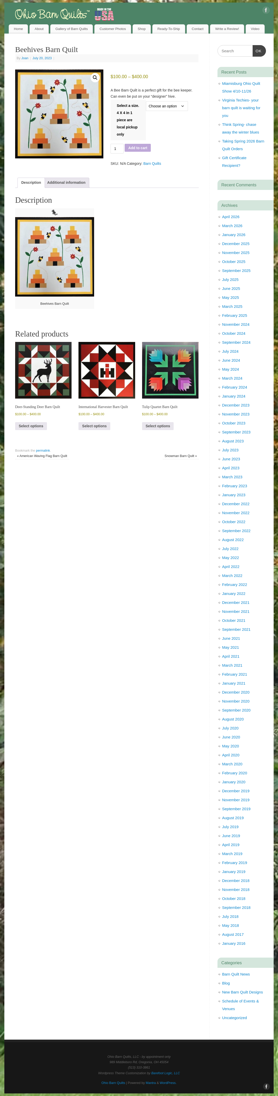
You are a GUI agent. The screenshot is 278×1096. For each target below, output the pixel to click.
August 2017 (233, 934)
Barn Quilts (152, 163)
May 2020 (230, 746)
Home (18, 29)
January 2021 (233, 683)
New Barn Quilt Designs (242, 992)
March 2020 (232, 764)
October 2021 (233, 620)
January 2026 (233, 234)
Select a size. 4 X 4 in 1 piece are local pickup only (128, 120)
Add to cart (137, 148)
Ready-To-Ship (168, 29)
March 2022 (232, 575)
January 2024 (233, 396)
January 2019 (233, 871)
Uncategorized (234, 1018)
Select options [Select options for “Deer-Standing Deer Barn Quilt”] (31, 426)
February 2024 (234, 387)
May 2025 (230, 297)
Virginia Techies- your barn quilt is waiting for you (241, 108)
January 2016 (233, 943)
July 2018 (230, 916)
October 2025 (233, 261)
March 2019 (232, 853)
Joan (24, 58)
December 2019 (236, 791)
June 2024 (231, 360)
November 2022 (236, 513)
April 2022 (231, 566)
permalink (43, 450)
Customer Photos (113, 29)
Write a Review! (227, 29)
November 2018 (236, 889)
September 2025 (236, 270)
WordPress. (168, 1083)
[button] (95, 77)
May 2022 (230, 557)
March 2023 (232, 477)
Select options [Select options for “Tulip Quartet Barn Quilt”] (158, 426)
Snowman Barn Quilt (181, 456)
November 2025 (236, 252)
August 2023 (233, 441)
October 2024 (233, 333)
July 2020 (230, 728)
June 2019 (231, 836)
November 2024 (236, 324)
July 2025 (230, 279)
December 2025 (236, 243)
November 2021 (236, 611)
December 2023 (236, 405)
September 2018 (236, 907)
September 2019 (236, 809)
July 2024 (230, 351)
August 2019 (233, 818)
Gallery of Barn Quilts (71, 29)
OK (257, 50)
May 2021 (230, 647)
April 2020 (231, 755)
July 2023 (230, 450)
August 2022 (233, 539)
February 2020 (234, 773)
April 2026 (231, 217)
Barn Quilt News (236, 974)
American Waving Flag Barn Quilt (42, 456)
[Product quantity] (117, 149)
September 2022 (236, 531)
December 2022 (236, 504)
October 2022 (233, 522)
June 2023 (231, 459)
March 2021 (232, 665)
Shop (142, 29)
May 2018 (230, 925)
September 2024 (236, 342)
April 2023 (231, 468)
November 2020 (236, 701)
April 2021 (231, 656)
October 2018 (233, 898)
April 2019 (231, 845)
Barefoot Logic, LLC (165, 1073)
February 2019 (234, 862)
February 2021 (234, 674)
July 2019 (230, 827)
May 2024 (230, 369)
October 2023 (233, 423)
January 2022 (233, 593)
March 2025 (232, 306)
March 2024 (232, 378)
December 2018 (236, 880)
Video (255, 29)
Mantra (151, 1083)
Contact (198, 29)
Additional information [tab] (66, 182)
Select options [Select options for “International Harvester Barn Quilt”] (94, 426)
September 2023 (236, 432)
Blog (226, 983)
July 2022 (230, 548)
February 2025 (234, 315)
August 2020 (233, 719)
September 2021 (236, 629)
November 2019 (236, 800)
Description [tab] (31, 182)
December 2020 (236, 692)
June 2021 (231, 638)
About (39, 29)
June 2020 (231, 737)
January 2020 (233, 782)
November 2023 (236, 414)
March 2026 (232, 226)
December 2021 (236, 602)
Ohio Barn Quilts (113, 1083)
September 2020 (236, 710)
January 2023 (233, 495)
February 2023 (234, 486)
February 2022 (234, 584)
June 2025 (231, 288)
